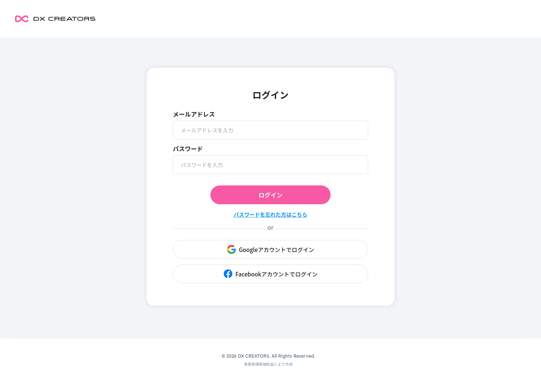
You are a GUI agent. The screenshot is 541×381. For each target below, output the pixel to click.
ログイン (270, 194)
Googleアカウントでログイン (270, 249)
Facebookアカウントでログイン (271, 273)
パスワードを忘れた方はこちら (270, 214)
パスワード (188, 149)
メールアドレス (194, 114)
